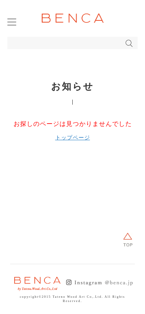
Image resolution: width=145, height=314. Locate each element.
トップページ (72, 138)
